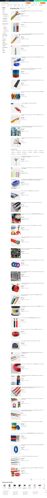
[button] (19, 19)
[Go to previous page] (23, 479)
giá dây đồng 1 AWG (24, 152)
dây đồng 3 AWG (30, 152)
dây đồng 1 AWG (15, 493)
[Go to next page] (42, 479)
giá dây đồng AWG (25, 491)
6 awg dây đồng (13, 150)
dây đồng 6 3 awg (5, 494)
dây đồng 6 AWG (25, 493)
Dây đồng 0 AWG (35, 150)
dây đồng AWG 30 (25, 492)
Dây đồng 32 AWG (5, 491)
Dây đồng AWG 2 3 (5, 492)
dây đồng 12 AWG (35, 493)
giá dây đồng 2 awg (35, 492)
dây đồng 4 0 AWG (30, 150)
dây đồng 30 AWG (15, 491)
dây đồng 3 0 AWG (41, 150)
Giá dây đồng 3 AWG (18, 150)
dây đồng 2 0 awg (19, 152)
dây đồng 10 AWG (24, 150)
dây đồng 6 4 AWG (35, 152)
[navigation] (6, 243)
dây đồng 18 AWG (15, 494)
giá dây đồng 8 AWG (41, 152)
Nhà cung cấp (25, 26)
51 (40, 479)
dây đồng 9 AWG (25, 494)
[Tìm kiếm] (28, 3)
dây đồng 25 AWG (15, 492)
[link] (46, 490)
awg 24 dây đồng (5, 493)
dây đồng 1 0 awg (13, 152)
